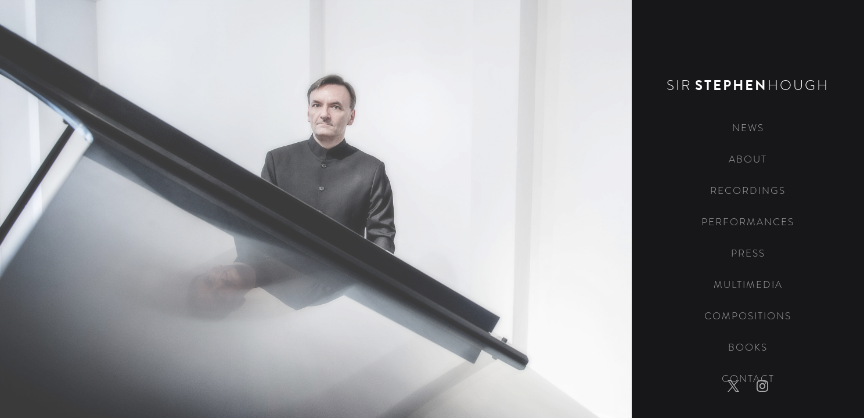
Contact (748, 378)
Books (748, 347)
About (748, 159)
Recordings (748, 190)
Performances (747, 222)
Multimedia (748, 284)
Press (748, 253)
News (748, 128)
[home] (748, 56)
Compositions (747, 316)
